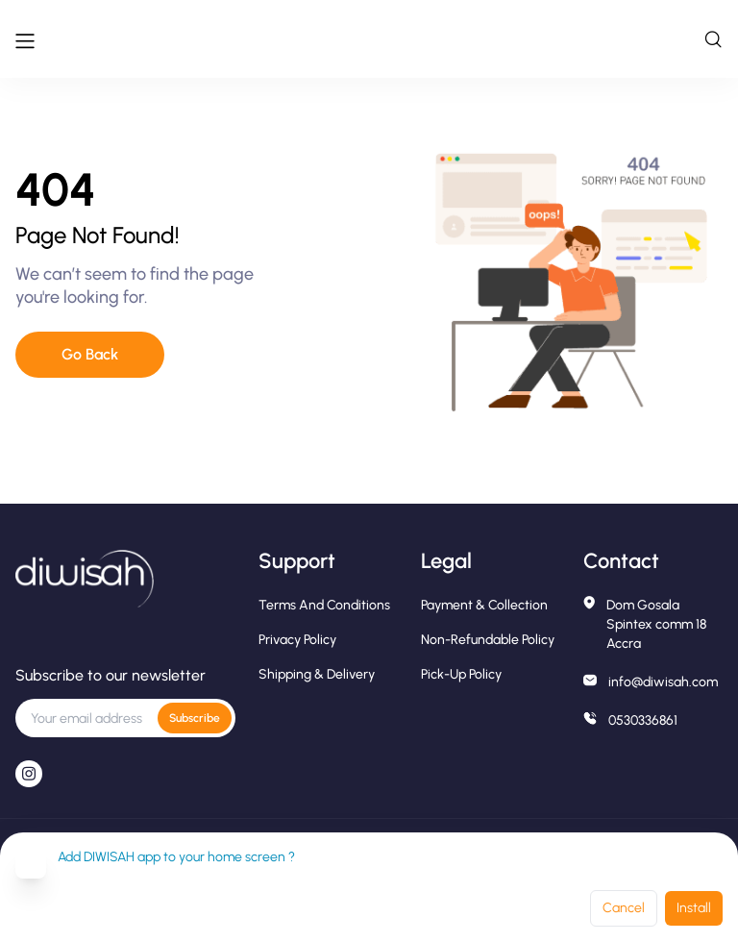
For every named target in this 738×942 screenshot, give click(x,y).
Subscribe (194, 718)
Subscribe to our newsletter (110, 675)
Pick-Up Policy (461, 674)
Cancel (624, 908)
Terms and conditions (324, 605)
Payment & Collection (484, 605)
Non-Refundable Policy (487, 640)
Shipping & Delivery (316, 674)
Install (693, 908)
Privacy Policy (297, 640)
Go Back (90, 354)
